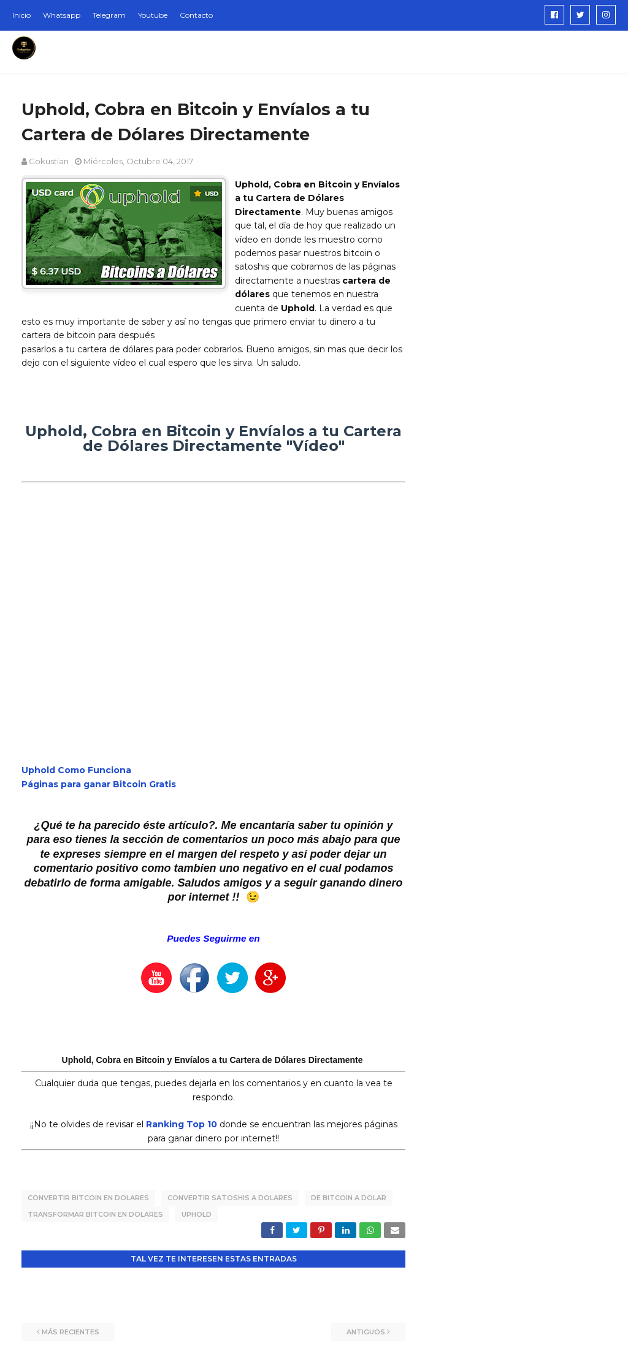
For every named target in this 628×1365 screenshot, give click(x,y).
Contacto (196, 15)
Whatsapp (61, 15)
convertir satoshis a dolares (230, 1197)
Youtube (152, 15)
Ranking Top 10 (181, 1124)
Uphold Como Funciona (76, 770)
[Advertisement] (515, 174)
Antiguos (366, 1331)
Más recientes (70, 1331)
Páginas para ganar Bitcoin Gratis (98, 784)
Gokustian (49, 161)
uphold (197, 1213)
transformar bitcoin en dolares (95, 1213)
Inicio (21, 15)
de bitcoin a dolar (348, 1197)
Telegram (109, 15)
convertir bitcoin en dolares (88, 1197)
